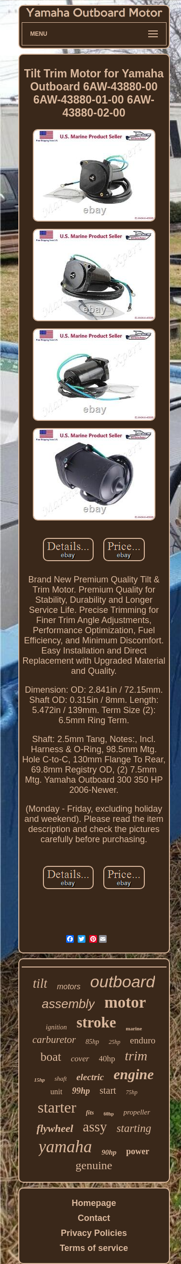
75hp (132, 1092)
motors (69, 986)
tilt (40, 983)
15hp (39, 1080)
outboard (122, 981)
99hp (81, 1091)
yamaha (65, 1146)
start (107, 1090)
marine (134, 1028)
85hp (92, 1041)
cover (80, 1058)
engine (133, 1074)
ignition (56, 1027)
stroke (96, 1022)
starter (57, 1107)
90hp (108, 1152)
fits (90, 1112)
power (137, 1151)
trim (136, 1055)
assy (95, 1126)
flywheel (55, 1128)
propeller (137, 1112)
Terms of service (94, 1248)
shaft (61, 1078)
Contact (94, 1218)
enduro (142, 1040)
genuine (94, 1165)
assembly (68, 1003)
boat (51, 1056)
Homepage (93, 1203)
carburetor (54, 1039)
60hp (109, 1113)
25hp (114, 1042)
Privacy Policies (94, 1233)
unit (56, 1091)
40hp (107, 1058)
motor (125, 1002)
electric (90, 1077)
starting (134, 1128)
